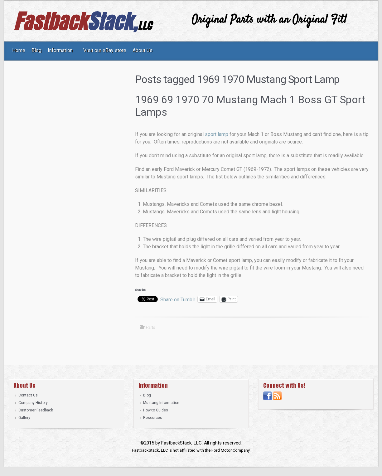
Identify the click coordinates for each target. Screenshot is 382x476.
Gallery (24, 417)
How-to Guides (155, 410)
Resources (152, 417)
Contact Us (28, 395)
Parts (150, 327)
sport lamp (216, 134)
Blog (147, 395)
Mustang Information (161, 403)
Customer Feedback (35, 410)
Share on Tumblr (177, 299)
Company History (33, 403)
